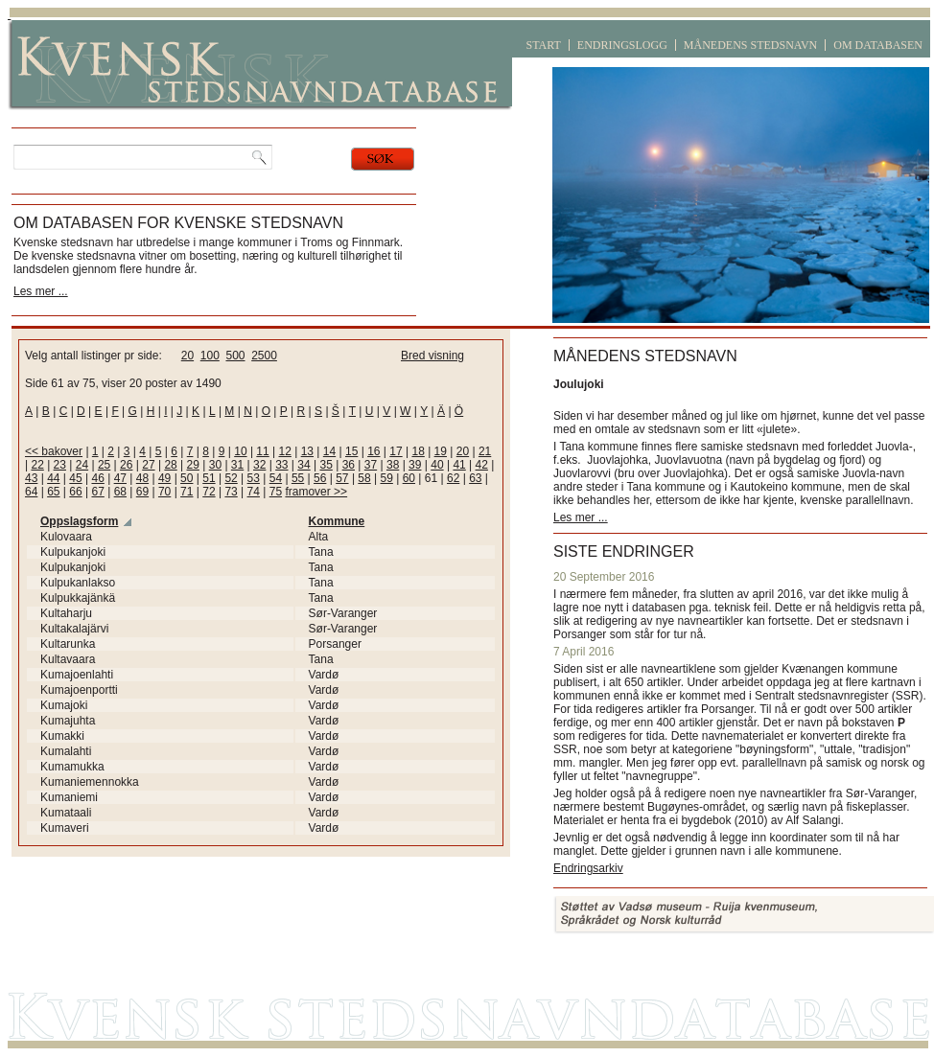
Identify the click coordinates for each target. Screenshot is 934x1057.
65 (53, 491)
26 (126, 464)
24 (82, 464)
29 (193, 464)
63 (475, 478)
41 (459, 464)
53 (253, 478)
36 (348, 464)
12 (285, 451)
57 (342, 478)
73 (230, 491)
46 (97, 478)
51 (208, 478)
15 (351, 451)
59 (387, 478)
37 (370, 464)
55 (298, 478)
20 (187, 355)
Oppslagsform (79, 521)
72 (208, 491)
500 (235, 355)
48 (142, 478)
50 (186, 478)
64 (31, 491)
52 (230, 478)
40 (437, 464)
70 (164, 491)
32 (259, 464)
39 (415, 464)
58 (364, 478)
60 (409, 478)
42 (482, 464)
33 (281, 464)
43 (31, 478)
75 (275, 491)
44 (53, 478)
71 (186, 491)
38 (392, 464)
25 (104, 464)
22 (37, 464)
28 (170, 464)
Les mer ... (40, 291)
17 (395, 451)
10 (240, 451)
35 (325, 464)
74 (253, 491)
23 (60, 464)
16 (373, 451)
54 (275, 478)
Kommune (337, 521)
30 (215, 464)
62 (453, 478)
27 (148, 464)
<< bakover (53, 451)
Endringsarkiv (588, 868)
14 (329, 451)
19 (440, 451)
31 (237, 464)
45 (75, 478)
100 (210, 355)
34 (303, 464)
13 (307, 451)
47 (120, 478)
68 (120, 491)
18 (417, 451)
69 (142, 491)
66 (75, 491)
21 (485, 451)
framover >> (316, 491)
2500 (264, 355)
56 (320, 478)
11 (262, 451)
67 (97, 491)
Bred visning (432, 355)
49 (164, 478)
